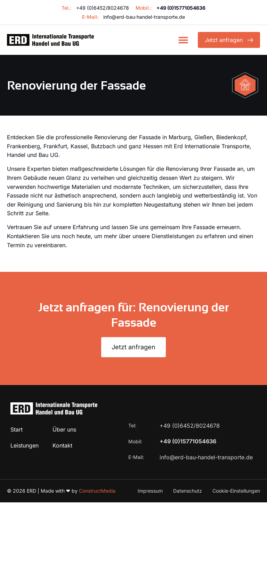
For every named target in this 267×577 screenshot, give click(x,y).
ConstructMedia (97, 491)
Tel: (133, 425)
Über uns (64, 429)
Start (16, 429)
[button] (183, 40)
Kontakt (62, 445)
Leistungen (24, 445)
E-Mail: (136, 457)
